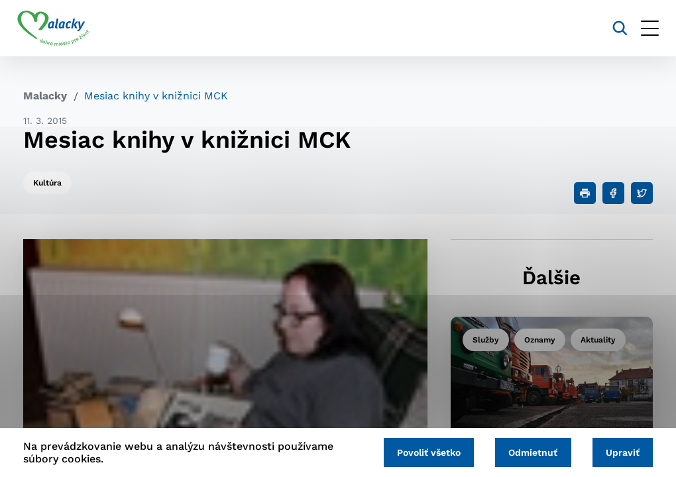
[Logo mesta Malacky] (59, 28)
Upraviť (621, 452)
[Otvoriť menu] (644, 28)
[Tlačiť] (585, 193)
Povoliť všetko (423, 452)
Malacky (45, 95)
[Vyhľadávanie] (614, 28)
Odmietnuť (529, 452)
